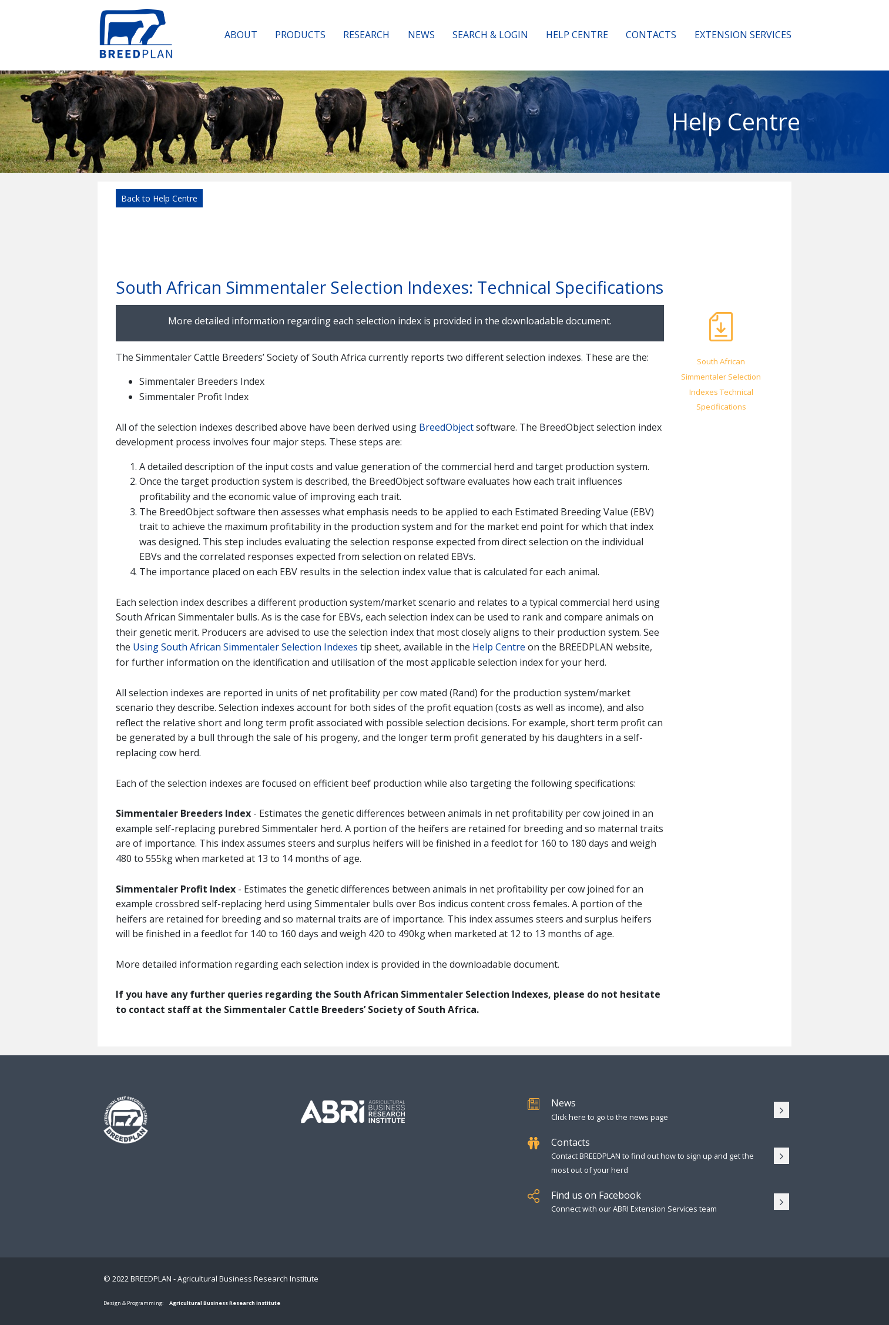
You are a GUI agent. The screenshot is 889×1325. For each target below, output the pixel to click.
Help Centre (577, 34)
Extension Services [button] (743, 34)
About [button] (240, 34)
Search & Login (490, 34)
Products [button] (300, 34)
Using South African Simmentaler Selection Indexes (245, 646)
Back (159, 198)
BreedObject (446, 427)
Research (366, 34)
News (421, 34)
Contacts (651, 34)
